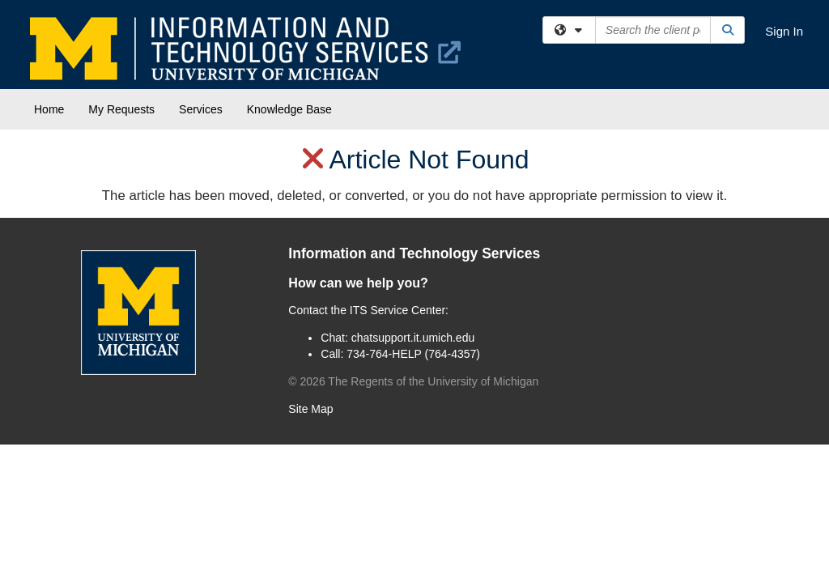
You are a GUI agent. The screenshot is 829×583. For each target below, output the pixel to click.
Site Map (310, 408)
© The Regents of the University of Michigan (413, 381)
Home (49, 109)
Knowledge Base (289, 109)
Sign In (784, 31)
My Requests (121, 109)
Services (201, 109)
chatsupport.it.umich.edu (413, 337)
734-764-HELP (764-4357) (413, 353)
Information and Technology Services (414, 253)
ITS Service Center (397, 310)
